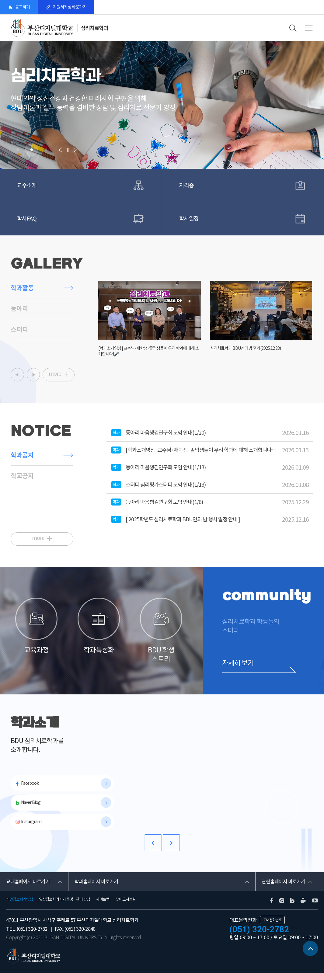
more (55, 373)
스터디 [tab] (19, 329)
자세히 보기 (238, 663)
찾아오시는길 (126, 899)
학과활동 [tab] (22, 288)
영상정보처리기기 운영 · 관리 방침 (64, 899)
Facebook (30, 783)
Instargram (31, 821)
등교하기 (22, 7)
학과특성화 (99, 626)
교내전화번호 (272, 920)
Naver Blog (30, 802)
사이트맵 (103, 899)
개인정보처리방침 (19, 899)
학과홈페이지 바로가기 (96, 881)
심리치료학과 (94, 28)
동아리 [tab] (19, 308)
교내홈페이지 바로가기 (28, 881)
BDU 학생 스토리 (161, 630)
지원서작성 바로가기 (69, 7)
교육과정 (36, 626)
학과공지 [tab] (22, 455)
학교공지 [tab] (22, 476)
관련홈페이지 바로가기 (283, 881)
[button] (17, 149)
